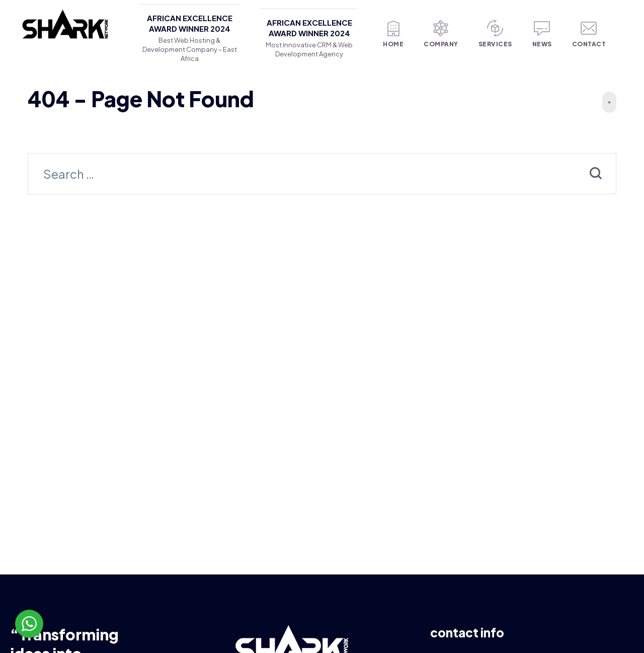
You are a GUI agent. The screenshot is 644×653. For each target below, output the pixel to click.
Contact (589, 34)
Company (441, 34)
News (542, 34)
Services (495, 34)
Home (393, 34)
